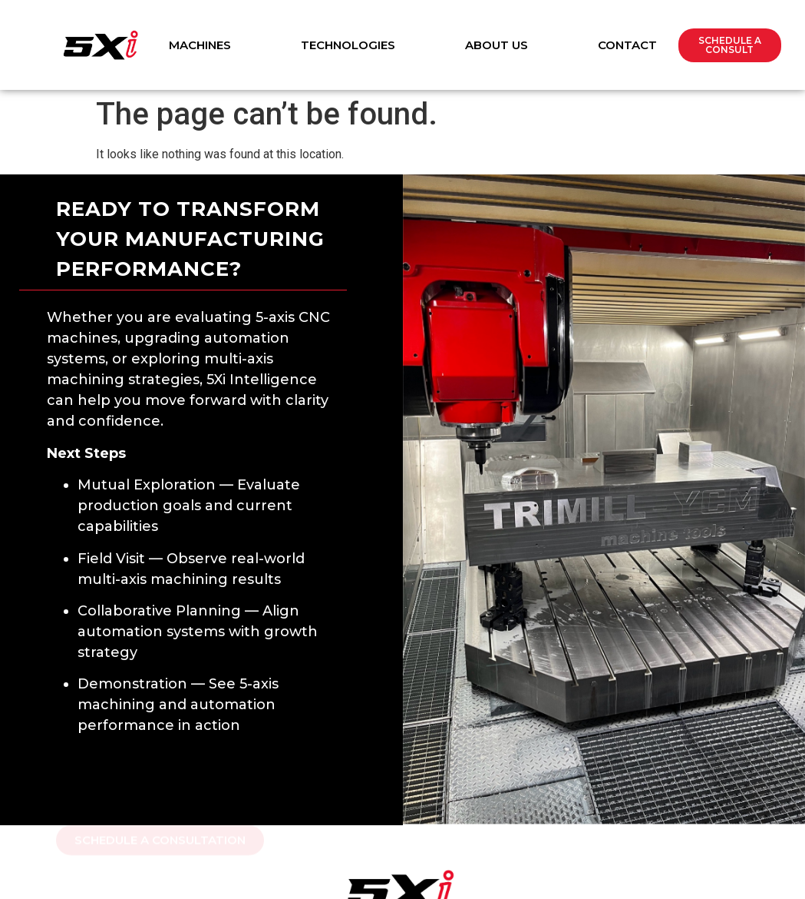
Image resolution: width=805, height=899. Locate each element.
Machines (200, 45)
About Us (496, 45)
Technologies (348, 45)
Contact (627, 45)
